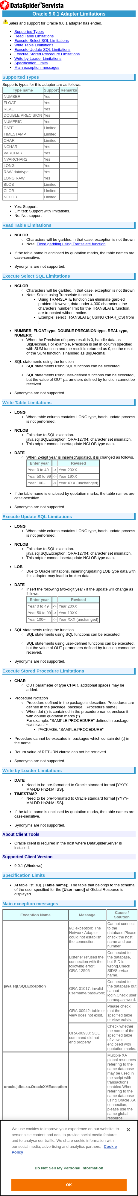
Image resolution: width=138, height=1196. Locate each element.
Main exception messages (36, 67)
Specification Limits (31, 63)
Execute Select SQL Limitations (41, 40)
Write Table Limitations (33, 45)
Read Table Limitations (34, 36)
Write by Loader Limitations (37, 58)
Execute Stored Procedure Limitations (47, 54)
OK (69, 1185)
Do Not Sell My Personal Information (69, 1168)
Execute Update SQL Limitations (42, 49)
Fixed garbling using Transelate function (71, 244)
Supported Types (29, 31)
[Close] (128, 1129)
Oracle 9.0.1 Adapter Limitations (69, 13)
